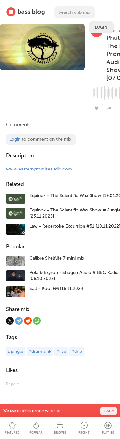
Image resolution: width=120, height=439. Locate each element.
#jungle (15, 351)
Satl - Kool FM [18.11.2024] (57, 288)
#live (61, 351)
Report (12, 384)
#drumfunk (39, 351)
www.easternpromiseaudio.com (39, 169)
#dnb (76, 351)
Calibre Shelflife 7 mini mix (56, 258)
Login (101, 27)
